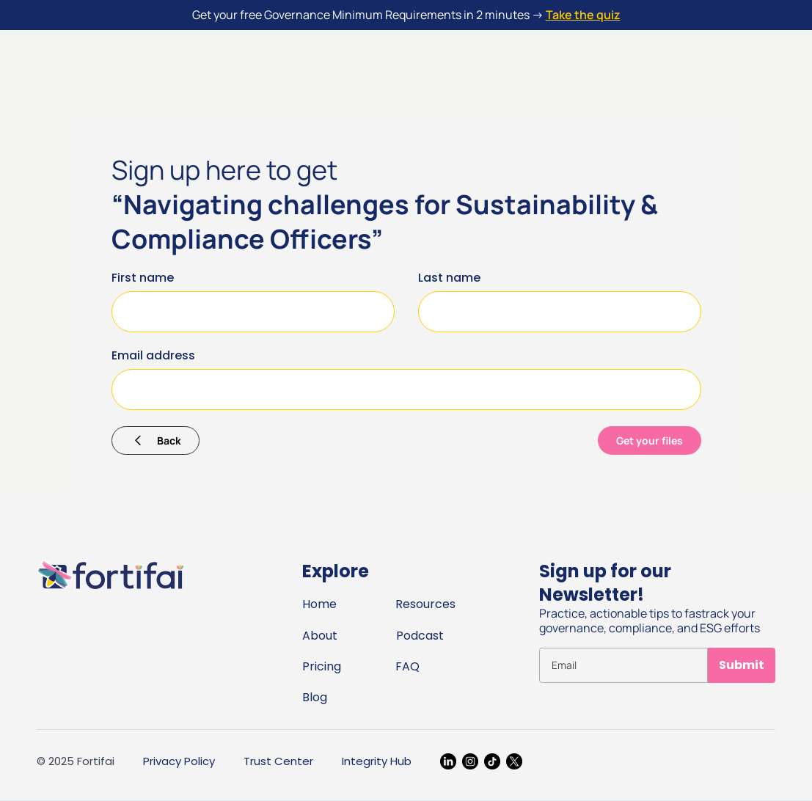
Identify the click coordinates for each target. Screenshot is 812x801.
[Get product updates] (623, 665)
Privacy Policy (179, 761)
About (319, 635)
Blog (314, 697)
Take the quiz (583, 15)
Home (319, 604)
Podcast (420, 635)
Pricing (321, 666)
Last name (449, 277)
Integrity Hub (377, 761)
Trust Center (278, 761)
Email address (153, 355)
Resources (425, 604)
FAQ (407, 666)
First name (142, 277)
